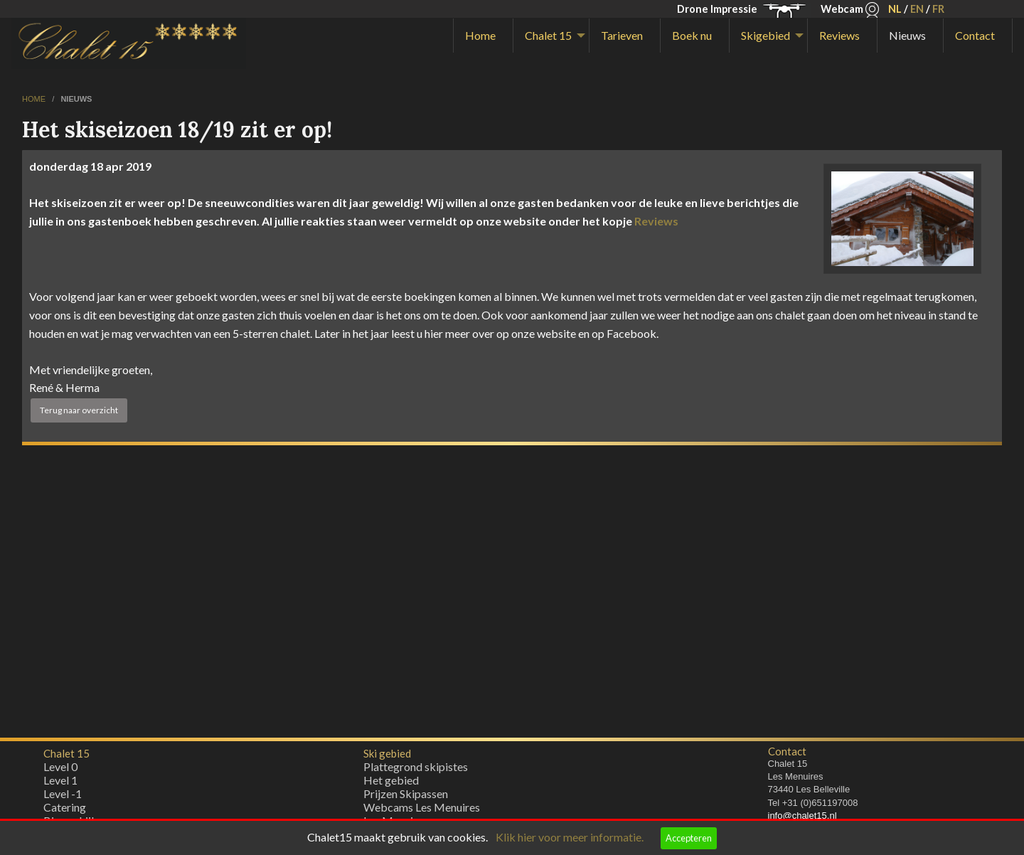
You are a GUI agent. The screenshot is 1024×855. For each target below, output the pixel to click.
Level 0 (60, 770)
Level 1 (60, 783)
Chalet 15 (548, 35)
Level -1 (62, 797)
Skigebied (765, 35)
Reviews (839, 35)
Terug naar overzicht (79, 410)
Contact (975, 35)
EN (917, 9)
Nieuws (907, 35)
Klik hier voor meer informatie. (570, 837)
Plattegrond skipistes (415, 770)
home (35, 99)
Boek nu (692, 35)
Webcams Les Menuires (421, 810)
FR (938, 9)
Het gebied (391, 783)
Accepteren (689, 838)
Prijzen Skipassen (405, 797)
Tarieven (622, 35)
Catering (64, 810)
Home (480, 35)
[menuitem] (483, 35)
